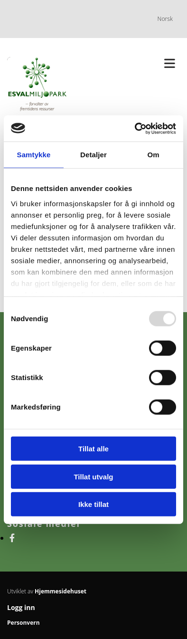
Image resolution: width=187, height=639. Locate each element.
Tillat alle (93, 449)
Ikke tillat (93, 504)
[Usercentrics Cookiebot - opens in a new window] (135, 128)
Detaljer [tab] (93, 155)
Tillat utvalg (93, 476)
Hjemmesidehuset (60, 591)
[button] (140, 64)
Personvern (23, 623)
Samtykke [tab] (34, 155)
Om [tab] (153, 155)
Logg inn (21, 607)
